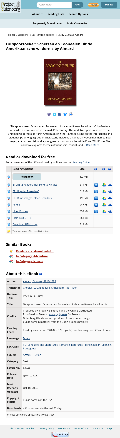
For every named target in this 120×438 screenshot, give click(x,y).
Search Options (78, 14)
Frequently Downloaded (47, 23)
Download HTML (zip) (24, 224)
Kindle (16, 204)
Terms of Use (81, 428)
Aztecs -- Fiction (32, 355)
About (37, 14)
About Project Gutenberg (23, 428)
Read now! (26, 176)
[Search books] (54, 5)
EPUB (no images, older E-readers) (32, 198)
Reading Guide (81, 162)
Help (109, 428)
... (91, 145)
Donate (109, 4)
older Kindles (20, 211)
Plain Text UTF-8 (21, 218)
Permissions (64, 428)
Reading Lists (56, 14)
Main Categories (77, 23)
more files (28, 231)
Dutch (26, 338)
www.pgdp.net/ (58, 314)
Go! (77, 4)
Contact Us (97, 428)
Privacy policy (47, 428)
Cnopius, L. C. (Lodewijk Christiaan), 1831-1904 (50, 287)
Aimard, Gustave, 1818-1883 (39, 281)
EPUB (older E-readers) (25, 191)
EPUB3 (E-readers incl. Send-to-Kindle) (34, 184)
